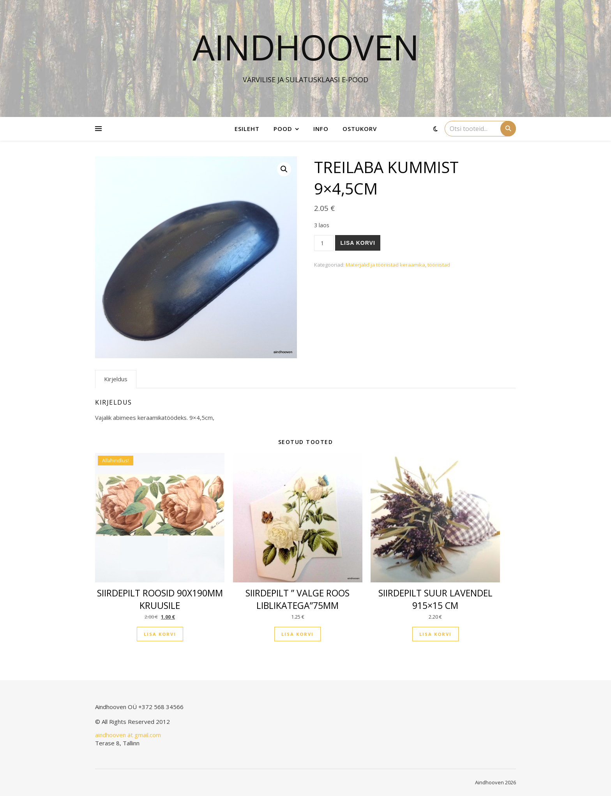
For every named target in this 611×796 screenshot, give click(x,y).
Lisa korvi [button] (160, 634)
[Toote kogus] (324, 243)
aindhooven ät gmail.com (128, 735)
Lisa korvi (357, 243)
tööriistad (438, 264)
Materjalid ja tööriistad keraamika (385, 264)
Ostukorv (360, 129)
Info (320, 129)
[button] (284, 169)
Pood (283, 129)
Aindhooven (305, 46)
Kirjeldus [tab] (115, 379)
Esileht (247, 129)
